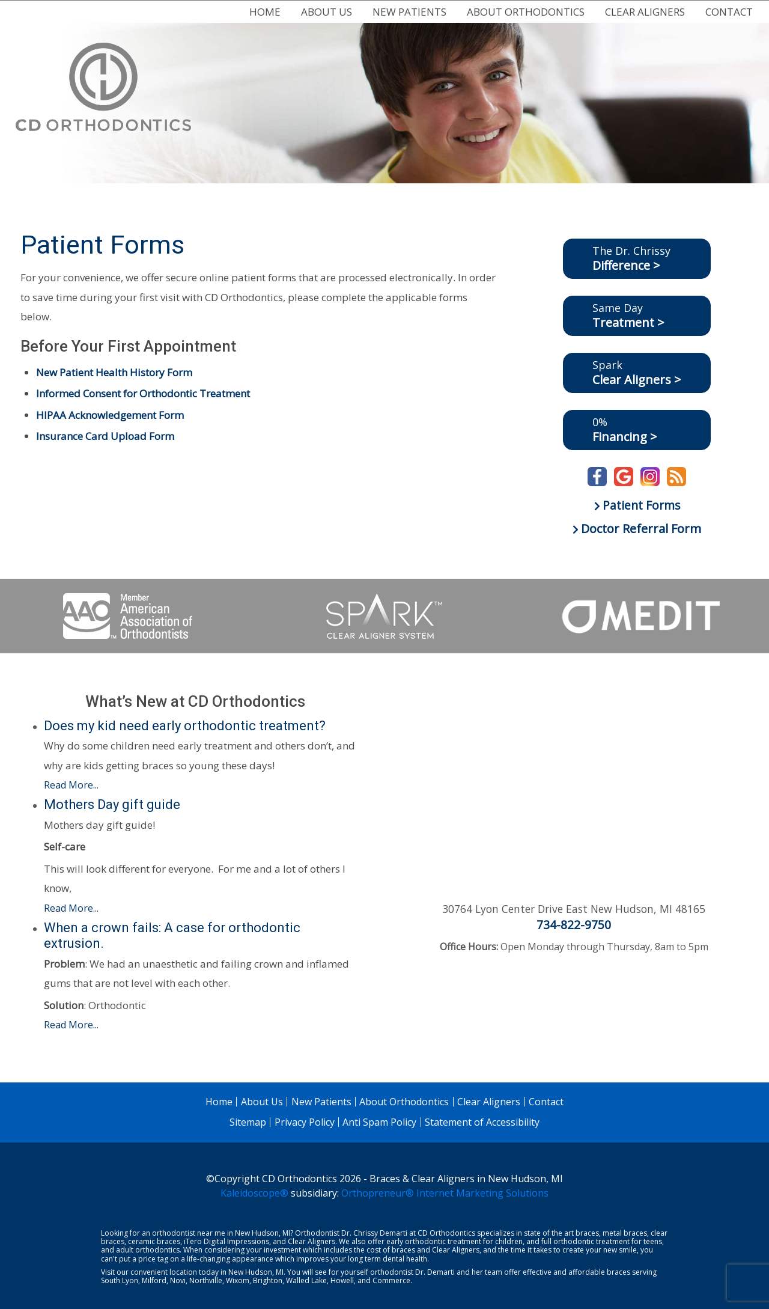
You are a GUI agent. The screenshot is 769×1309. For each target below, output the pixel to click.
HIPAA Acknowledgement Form (110, 415)
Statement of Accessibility (482, 1122)
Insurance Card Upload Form (105, 436)
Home (265, 12)
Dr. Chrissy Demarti (374, 1233)
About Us (326, 12)
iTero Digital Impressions (226, 1241)
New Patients (409, 12)
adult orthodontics (148, 1250)
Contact (729, 12)
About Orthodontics (526, 12)
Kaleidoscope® (254, 1193)
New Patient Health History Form (114, 372)
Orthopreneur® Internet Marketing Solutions (445, 1193)
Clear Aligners (645, 12)
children (509, 1241)
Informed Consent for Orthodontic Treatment (143, 393)
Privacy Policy (305, 1122)
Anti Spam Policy (379, 1122)
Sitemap (247, 1122)
